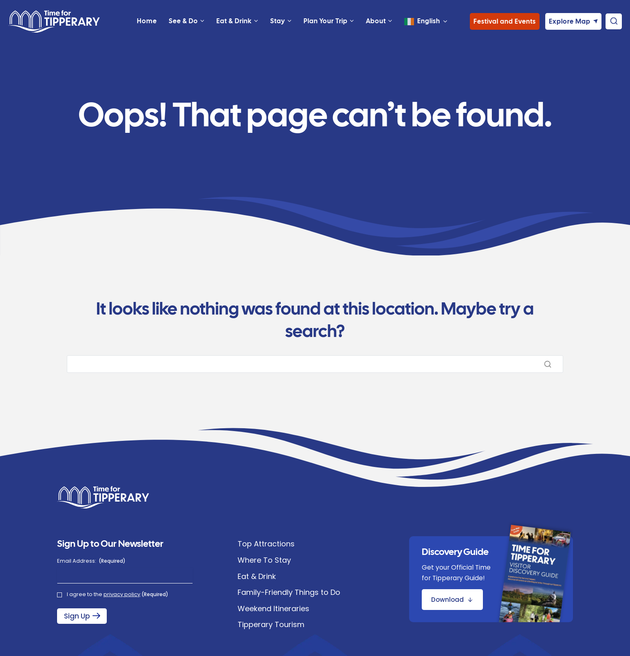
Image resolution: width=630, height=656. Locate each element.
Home (147, 31)
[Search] (315, 364)
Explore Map (569, 31)
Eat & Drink (257, 576)
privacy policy (122, 594)
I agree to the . (117, 594)
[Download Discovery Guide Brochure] (452, 599)
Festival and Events (505, 31)
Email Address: (91, 561)
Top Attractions (266, 544)
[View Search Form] (614, 32)
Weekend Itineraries (273, 608)
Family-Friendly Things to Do (289, 592)
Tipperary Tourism (271, 624)
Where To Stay (264, 560)
